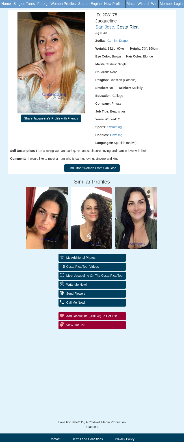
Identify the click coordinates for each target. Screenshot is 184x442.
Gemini (112, 40)
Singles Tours (24, 4)
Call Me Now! (75, 302)
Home (6, 4)
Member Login (171, 4)
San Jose (104, 26)
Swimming (114, 127)
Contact (55, 439)
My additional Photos (81, 257)
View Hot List (75, 325)
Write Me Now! (76, 284)
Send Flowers (76, 293)
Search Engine (90, 4)
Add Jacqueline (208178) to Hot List (91, 316)
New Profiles (114, 4)
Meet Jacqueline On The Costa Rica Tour (95, 275)
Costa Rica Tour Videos (82, 266)
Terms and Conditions (87, 439)
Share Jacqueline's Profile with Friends (51, 118)
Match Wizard (138, 4)
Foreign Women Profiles (56, 4)
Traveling (116, 135)
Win (154, 4)
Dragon (124, 40)
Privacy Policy (124, 439)
